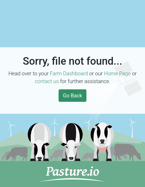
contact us (47, 81)
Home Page (117, 73)
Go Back (72, 95)
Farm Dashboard (69, 73)
